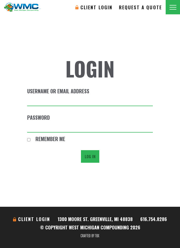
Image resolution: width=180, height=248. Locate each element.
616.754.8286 (153, 219)
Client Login (96, 7)
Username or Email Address (58, 91)
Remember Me (46, 138)
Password (38, 117)
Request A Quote (140, 7)
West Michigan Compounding (22, 7)
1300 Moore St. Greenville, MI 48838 (95, 219)
